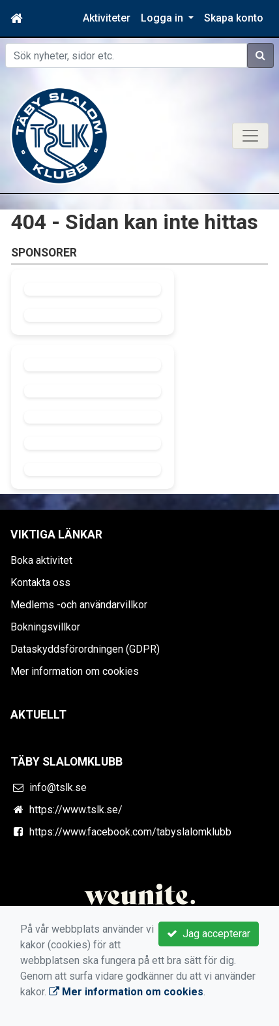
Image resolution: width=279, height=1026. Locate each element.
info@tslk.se (58, 787)
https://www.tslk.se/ (76, 809)
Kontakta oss (40, 582)
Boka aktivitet (41, 560)
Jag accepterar (208, 933)
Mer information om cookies (74, 671)
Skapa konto (233, 18)
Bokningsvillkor (45, 627)
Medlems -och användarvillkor (78, 604)
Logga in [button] (163, 18)
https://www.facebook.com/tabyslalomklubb (130, 832)
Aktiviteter (106, 18)
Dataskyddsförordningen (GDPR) (85, 649)
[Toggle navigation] (250, 136)
